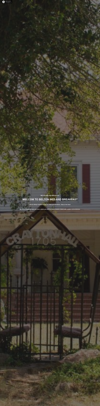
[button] (50, 403)
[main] (50, 203)
